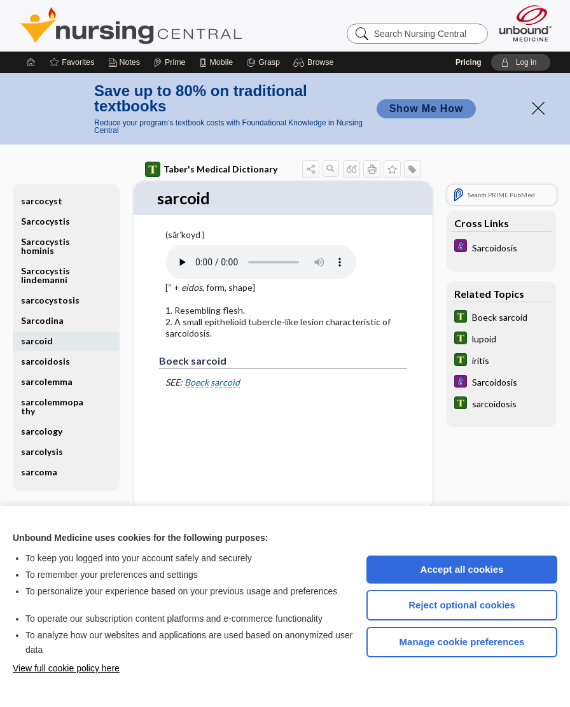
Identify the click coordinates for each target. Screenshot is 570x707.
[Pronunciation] (260, 262)
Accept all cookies (462, 569)
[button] (315, 62)
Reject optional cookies (461, 604)
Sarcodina (42, 320)
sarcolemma (47, 381)
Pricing (468, 62)
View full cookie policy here (66, 668)
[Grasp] (263, 62)
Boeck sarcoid (212, 382)
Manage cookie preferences (462, 641)
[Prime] (169, 62)
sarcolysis (42, 451)
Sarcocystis (45, 221)
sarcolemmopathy (52, 406)
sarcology (41, 431)
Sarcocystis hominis (45, 246)
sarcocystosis (50, 300)
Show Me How (426, 108)
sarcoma (39, 471)
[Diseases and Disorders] (501, 247)
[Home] (31, 62)
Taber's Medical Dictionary (211, 169)
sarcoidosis (45, 361)
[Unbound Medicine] (525, 23)
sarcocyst (41, 200)
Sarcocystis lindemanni (45, 275)
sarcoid (37, 340)
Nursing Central (179, 25)
